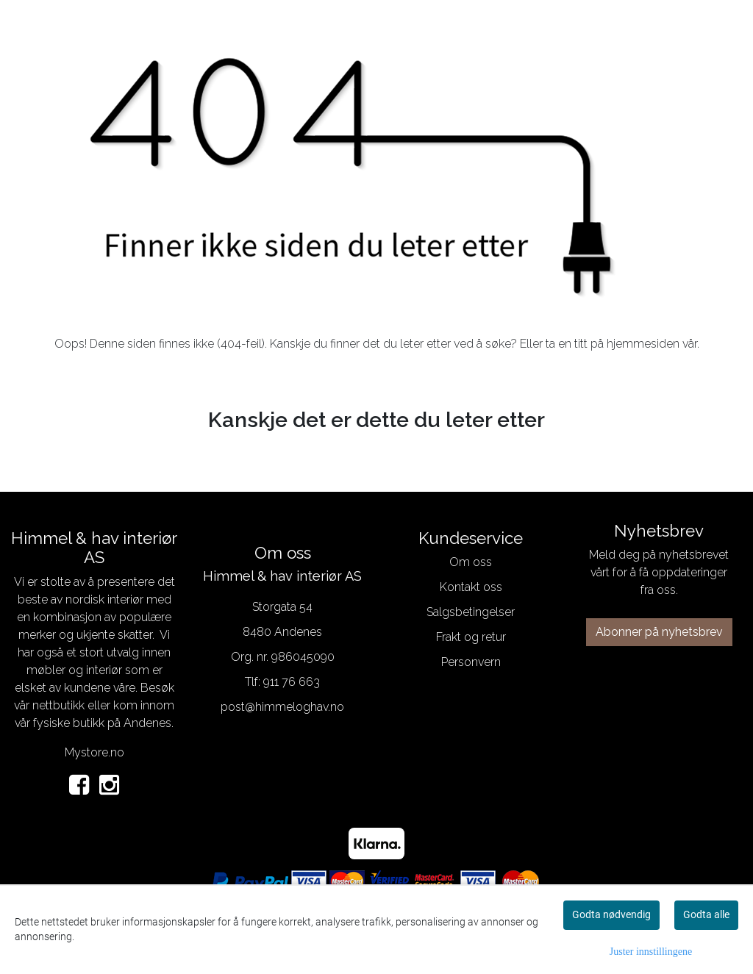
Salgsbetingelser (471, 612)
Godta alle (706, 914)
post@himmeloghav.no (282, 707)
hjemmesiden (643, 344)
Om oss (470, 562)
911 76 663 (291, 682)
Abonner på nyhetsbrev (659, 632)
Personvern (471, 662)
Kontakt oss (471, 587)
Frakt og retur (471, 637)
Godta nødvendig (611, 914)
